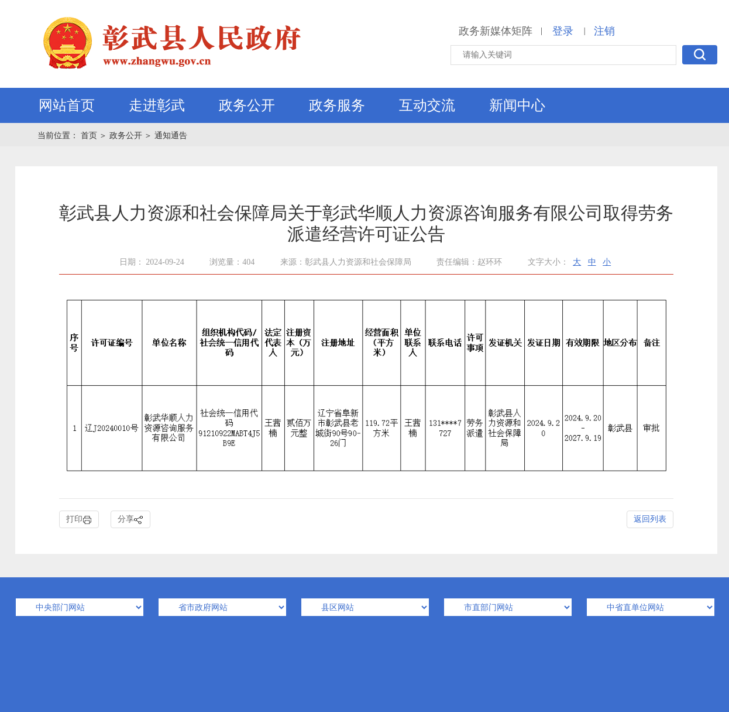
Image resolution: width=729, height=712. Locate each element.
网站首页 (67, 105)
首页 (90, 135)
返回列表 (650, 519)
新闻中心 (517, 105)
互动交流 (427, 105)
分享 (130, 520)
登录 (562, 31)
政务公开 (247, 105)
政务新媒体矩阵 (495, 31)
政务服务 (337, 105)
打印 (79, 520)
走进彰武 (157, 105)
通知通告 (170, 135)
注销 (604, 31)
